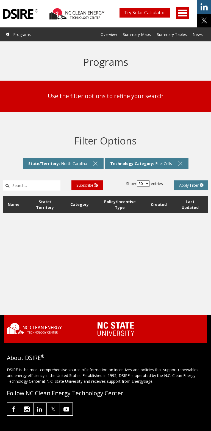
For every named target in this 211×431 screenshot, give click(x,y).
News (198, 34)
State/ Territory (45, 204)
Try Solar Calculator (144, 13)
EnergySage (142, 381)
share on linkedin (204, 7)
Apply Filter (191, 185)
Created (159, 204)
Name (14, 204)
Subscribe (87, 185)
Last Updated (190, 204)
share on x (204, 20)
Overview (109, 34)
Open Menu (182, 13)
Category (79, 204)
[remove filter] (95, 163)
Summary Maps (137, 34)
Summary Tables (172, 34)
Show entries (144, 183)
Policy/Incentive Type (120, 204)
